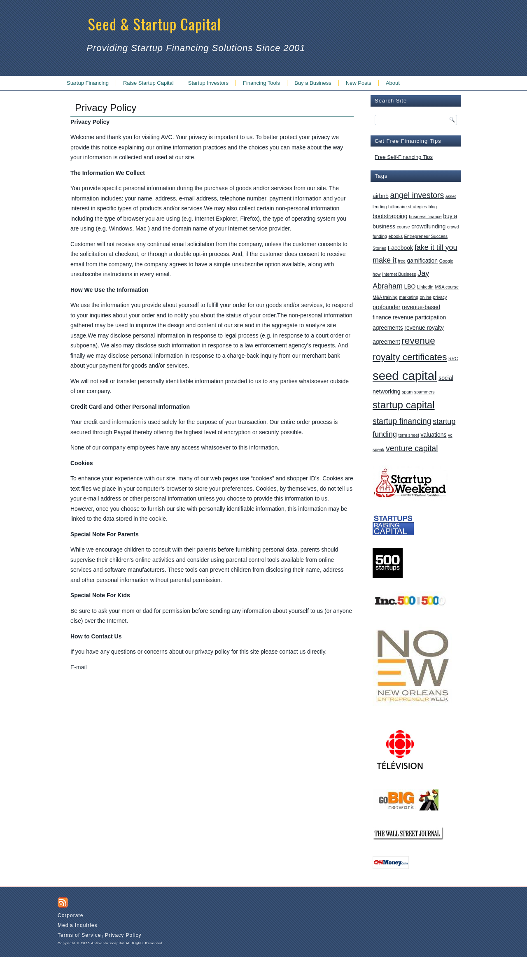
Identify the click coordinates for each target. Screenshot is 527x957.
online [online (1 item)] (425, 297)
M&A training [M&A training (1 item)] (385, 297)
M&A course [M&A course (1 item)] (446, 286)
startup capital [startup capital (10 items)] (404, 404)
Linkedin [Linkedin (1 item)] (425, 286)
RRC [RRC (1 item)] (453, 358)
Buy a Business (312, 83)
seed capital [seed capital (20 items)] (405, 375)
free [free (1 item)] (402, 260)
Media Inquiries (77, 925)
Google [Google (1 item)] (446, 260)
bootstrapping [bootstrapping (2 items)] (390, 216)
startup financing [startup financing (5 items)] (402, 421)
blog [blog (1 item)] (433, 206)
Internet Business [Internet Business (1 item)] (399, 274)
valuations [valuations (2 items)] (434, 434)
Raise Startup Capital (148, 83)
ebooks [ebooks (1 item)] (396, 236)
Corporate (70, 915)
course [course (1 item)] (403, 226)
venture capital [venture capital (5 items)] (412, 448)
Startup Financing (88, 83)
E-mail (78, 667)
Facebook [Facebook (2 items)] (400, 247)
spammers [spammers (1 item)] (424, 391)
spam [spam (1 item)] (407, 391)
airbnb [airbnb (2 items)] (381, 196)
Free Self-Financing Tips (404, 157)
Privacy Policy (123, 935)
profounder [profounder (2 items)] (387, 307)
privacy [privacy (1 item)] (440, 297)
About (393, 83)
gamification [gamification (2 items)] (422, 260)
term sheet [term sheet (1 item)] (409, 435)
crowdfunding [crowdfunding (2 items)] (428, 226)
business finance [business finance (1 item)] (425, 216)
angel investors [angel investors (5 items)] (417, 195)
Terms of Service (79, 935)
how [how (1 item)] (377, 274)
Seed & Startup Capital (154, 24)
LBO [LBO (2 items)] (410, 286)
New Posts (358, 83)
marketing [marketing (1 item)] (408, 297)
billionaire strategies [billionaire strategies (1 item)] (407, 206)
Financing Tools (261, 83)
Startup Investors (208, 83)
